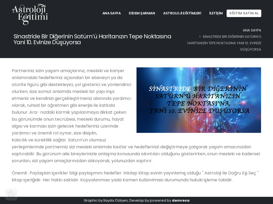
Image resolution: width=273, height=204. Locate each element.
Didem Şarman (142, 13)
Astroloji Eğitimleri (182, 13)
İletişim (216, 13)
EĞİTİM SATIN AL (244, 13)
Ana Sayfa (111, 13)
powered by (170, 200)
